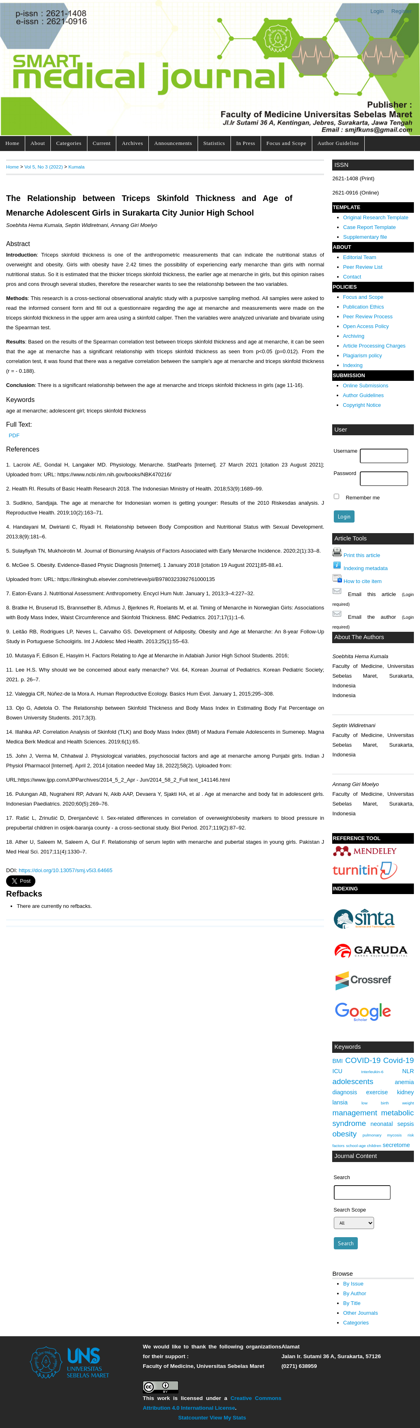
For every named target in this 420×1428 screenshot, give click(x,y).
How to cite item (363, 581)
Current (102, 143)
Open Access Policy (366, 326)
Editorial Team (359, 257)
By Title (352, 1303)
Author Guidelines (363, 395)
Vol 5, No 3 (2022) (43, 166)
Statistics (214, 143)
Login (377, 11)
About (37, 143)
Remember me (363, 497)
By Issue (353, 1284)
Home (12, 143)
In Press (245, 143)
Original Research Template (376, 217)
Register (402, 11)
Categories (68, 143)
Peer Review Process (368, 316)
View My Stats (228, 1418)
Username (345, 451)
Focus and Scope (286, 143)
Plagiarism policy (362, 355)
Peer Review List (363, 267)
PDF (14, 435)
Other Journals (360, 1313)
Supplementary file (365, 237)
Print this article (362, 555)
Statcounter (193, 1418)
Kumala (76, 166)
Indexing (353, 365)
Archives (132, 143)
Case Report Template (369, 227)
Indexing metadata (365, 568)
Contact (352, 277)
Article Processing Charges (374, 346)
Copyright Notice (362, 405)
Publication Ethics (363, 307)
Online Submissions (365, 386)
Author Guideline (338, 143)
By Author (354, 1293)
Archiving (354, 336)
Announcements (173, 143)
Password (345, 473)
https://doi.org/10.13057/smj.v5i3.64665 (66, 870)
